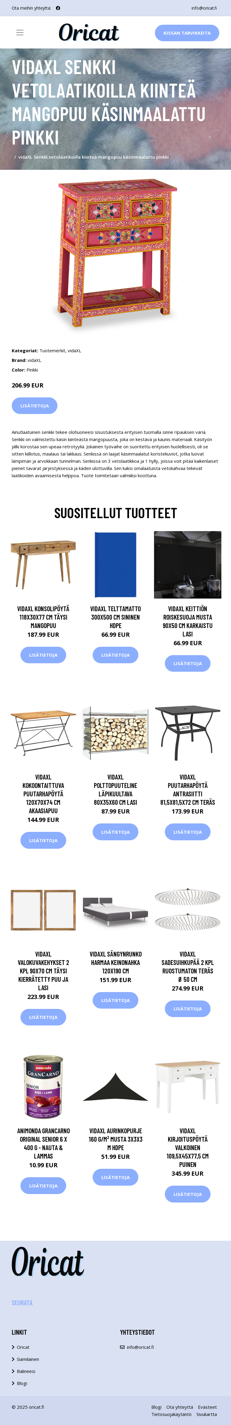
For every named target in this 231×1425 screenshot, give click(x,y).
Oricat (23, 1347)
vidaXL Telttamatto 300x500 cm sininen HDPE (115, 617)
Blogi (22, 1383)
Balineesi (26, 1371)
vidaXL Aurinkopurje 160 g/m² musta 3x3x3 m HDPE (116, 1139)
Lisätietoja (34, 406)
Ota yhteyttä (179, 1407)
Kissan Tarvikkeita (187, 33)
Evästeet (207, 1407)
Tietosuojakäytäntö (171, 1414)
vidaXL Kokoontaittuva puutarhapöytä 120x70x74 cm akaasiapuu (43, 793)
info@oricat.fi (204, 8)
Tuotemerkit (52, 350)
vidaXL (74, 350)
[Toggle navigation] (20, 32)
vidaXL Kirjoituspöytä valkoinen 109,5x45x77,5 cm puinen (188, 1147)
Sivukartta (206, 1414)
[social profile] (58, 8)
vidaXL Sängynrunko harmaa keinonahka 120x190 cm (116, 962)
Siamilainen (28, 1359)
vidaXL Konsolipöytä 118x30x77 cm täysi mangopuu (43, 617)
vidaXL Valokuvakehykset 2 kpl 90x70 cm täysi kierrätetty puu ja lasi (43, 970)
